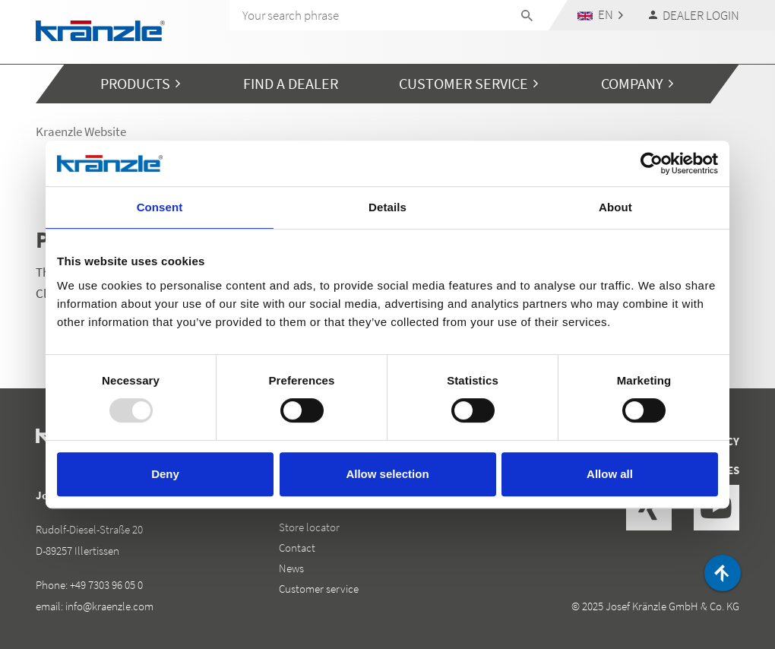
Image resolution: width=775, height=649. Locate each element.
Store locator (309, 527)
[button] (601, 15)
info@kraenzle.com (109, 606)
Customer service (319, 588)
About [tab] (615, 207)
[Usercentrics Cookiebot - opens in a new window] (651, 163)
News (291, 568)
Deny (165, 473)
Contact (297, 547)
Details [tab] (387, 207)
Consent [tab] (160, 207)
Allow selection (387, 473)
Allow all (610, 473)
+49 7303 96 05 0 (106, 585)
